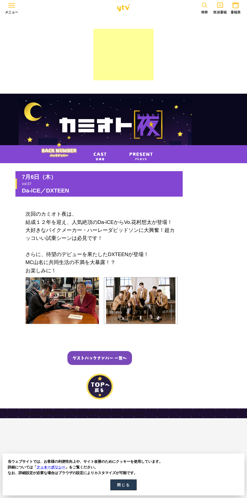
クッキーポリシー (51, 467)
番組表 (235, 7)
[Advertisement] (123, 54)
